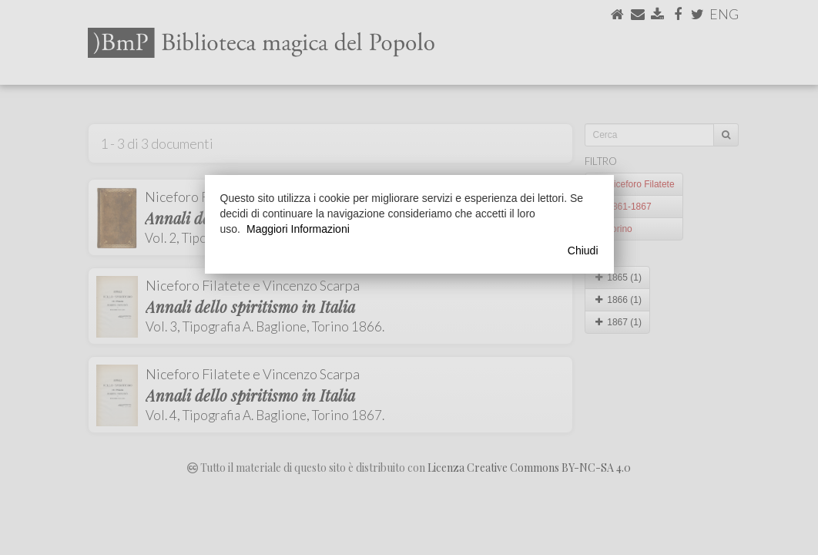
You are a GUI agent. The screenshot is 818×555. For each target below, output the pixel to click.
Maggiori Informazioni (298, 229)
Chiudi (583, 250)
